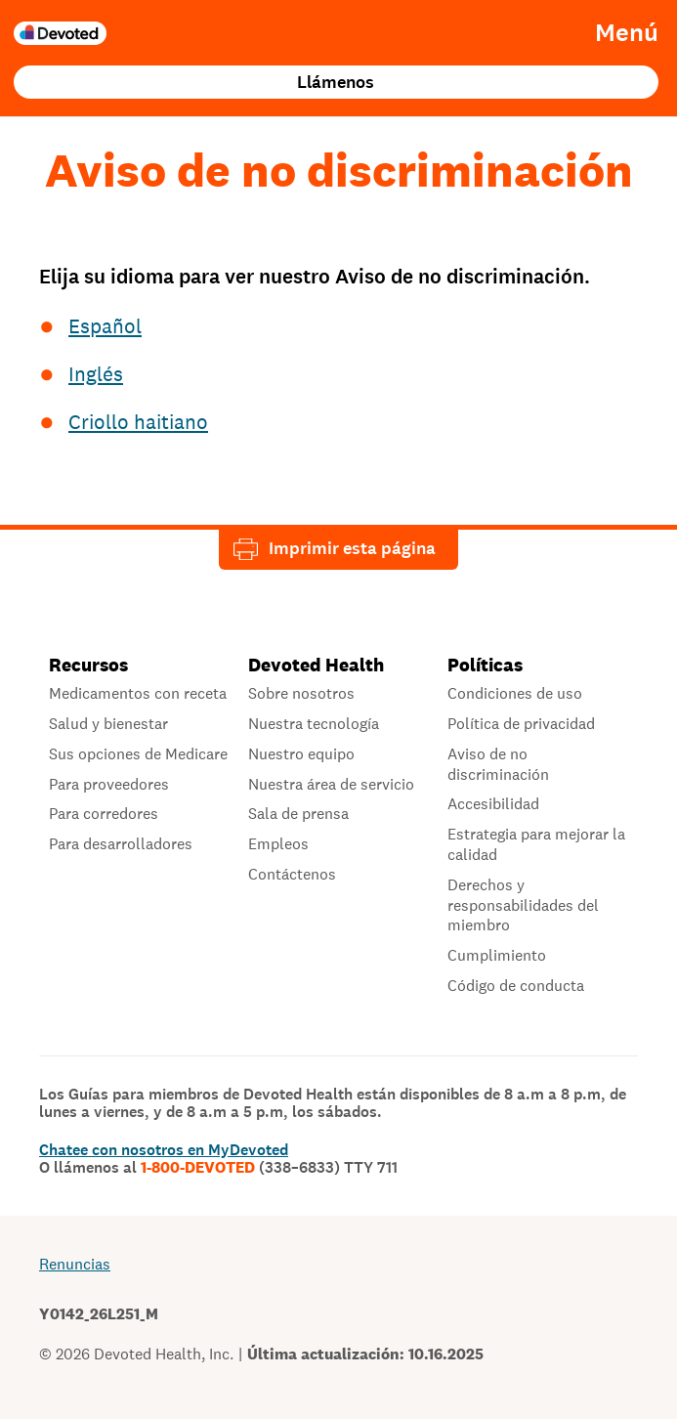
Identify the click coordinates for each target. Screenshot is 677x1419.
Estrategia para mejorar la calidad (536, 845)
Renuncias (74, 1264)
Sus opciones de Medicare (138, 754)
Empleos (278, 844)
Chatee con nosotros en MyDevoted (163, 1150)
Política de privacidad (521, 724)
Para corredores (103, 814)
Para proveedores (109, 785)
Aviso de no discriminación (498, 765)
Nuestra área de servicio (331, 785)
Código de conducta (515, 986)
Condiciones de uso (514, 694)
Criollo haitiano (138, 421)
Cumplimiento (496, 956)
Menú (626, 33)
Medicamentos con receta (138, 694)
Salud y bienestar (108, 724)
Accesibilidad (493, 804)
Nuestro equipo (301, 754)
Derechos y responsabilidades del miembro (523, 906)
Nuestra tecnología (313, 724)
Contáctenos (292, 874)
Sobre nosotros (301, 694)
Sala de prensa (298, 814)
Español (105, 326)
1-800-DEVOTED (269, 1168)
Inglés (95, 374)
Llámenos (335, 82)
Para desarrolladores (120, 844)
